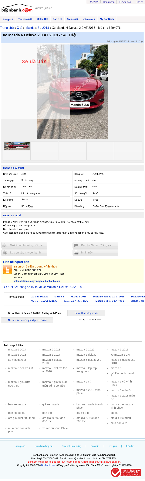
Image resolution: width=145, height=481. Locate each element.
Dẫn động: (79, 206)
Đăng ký (94, 1)
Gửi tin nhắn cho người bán (24, 245)
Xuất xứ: (7, 193)
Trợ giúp (113, 446)
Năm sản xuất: (10, 174)
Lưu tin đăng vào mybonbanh (24, 252)
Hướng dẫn (125, 2)
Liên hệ (139, 2)
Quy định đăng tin (43, 446)
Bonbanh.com (48, 465)
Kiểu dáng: (8, 200)
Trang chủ (8, 19)
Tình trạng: (8, 180)
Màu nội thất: (81, 187)
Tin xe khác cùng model (86, 313)
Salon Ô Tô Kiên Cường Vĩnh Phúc (35, 266)
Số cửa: (78, 200)
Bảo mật (95, 446)
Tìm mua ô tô (25, 19)
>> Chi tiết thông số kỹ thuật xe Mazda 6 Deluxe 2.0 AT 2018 (44, 287)
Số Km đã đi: (9, 187)
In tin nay (95, 252)
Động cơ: (79, 174)
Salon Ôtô (42, 19)
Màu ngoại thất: (82, 180)
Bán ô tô (57, 19)
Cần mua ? (89, 19)
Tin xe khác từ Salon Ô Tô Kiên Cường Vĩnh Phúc (34, 313)
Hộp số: (7, 206)
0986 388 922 (33, 270)
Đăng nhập (109, 2)
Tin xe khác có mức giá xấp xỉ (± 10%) (27, 320)
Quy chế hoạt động (71, 446)
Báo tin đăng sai (95, 245)
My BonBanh (107, 19)
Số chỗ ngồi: (80, 193)
